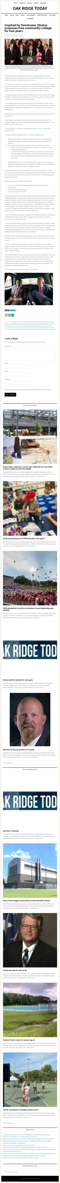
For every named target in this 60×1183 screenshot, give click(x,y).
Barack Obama (8, 324)
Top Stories (50, 321)
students (34, 327)
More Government (8, 1123)
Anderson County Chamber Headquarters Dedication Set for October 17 (24, 1156)
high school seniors (10, 326)
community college (22, 324)
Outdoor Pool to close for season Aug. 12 (19, 1040)
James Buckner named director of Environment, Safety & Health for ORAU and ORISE (28, 1139)
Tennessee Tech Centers (37, 329)
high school (50, 324)
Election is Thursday (11, 831)
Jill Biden (18, 326)
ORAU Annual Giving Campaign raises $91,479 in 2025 (19, 1145)
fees (45, 324)
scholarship (18, 327)
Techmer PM (41, 327)
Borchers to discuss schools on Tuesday (18, 750)
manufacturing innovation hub (34, 326)
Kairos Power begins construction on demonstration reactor (26, 901)
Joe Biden (23, 326)
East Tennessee (40, 324)
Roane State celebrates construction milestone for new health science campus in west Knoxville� (28, 468)
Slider (42, 321)
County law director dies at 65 (15, 970)
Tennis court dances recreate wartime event (20, 1110)
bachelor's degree (50, 323)
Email (7, 371)
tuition (46, 329)
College (13, 321)
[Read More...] (41, 476)
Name (7, 363)
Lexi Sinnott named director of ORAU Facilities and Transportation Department (26, 1134)
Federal (24, 321)
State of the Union (27, 327)
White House (52, 329)
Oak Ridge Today (30, 8)
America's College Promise (19, 323)
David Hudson (31, 324)
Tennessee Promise (26, 329)
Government (29, 321)
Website (7, 379)
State (45, 321)
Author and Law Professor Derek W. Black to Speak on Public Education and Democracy (29, 1153)
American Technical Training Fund (35, 323)
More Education (7, 763)
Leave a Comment (19, 36)
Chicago (15, 324)
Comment (8, 346)
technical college (49, 327)
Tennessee (18, 329)
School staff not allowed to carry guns (18, 680)
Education (18, 321)
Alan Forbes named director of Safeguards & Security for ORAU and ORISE (25, 1147)
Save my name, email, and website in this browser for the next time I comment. (28, 390)
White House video (26, 66)
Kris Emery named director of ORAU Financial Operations (20, 1137)
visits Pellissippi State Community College (17, 105)
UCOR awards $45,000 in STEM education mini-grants (24, 539)
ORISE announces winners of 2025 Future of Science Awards (21, 1158)
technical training (10, 329)
